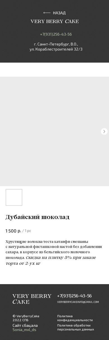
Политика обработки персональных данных (75, 327)
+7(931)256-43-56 (56, 34)
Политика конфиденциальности (75, 318)
